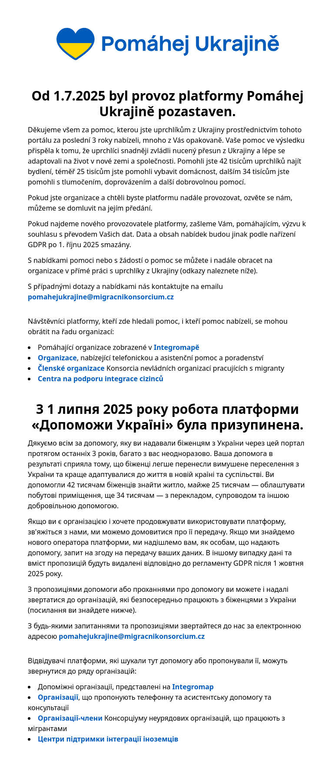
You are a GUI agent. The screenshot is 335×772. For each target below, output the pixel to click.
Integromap (193, 686)
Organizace (57, 358)
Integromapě (176, 347)
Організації (58, 697)
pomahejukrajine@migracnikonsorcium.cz (101, 297)
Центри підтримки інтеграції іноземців (108, 739)
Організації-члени (70, 718)
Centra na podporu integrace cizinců (100, 378)
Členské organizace (71, 368)
